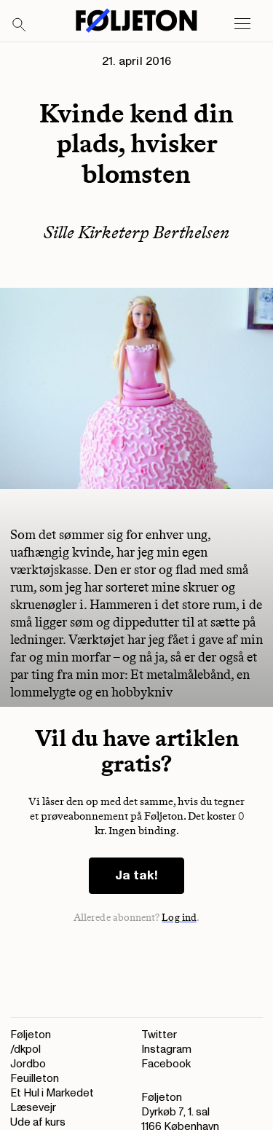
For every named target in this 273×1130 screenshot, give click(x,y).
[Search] (19, 25)
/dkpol (25, 1049)
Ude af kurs (38, 1122)
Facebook (166, 1064)
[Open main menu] (242, 24)
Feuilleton (34, 1078)
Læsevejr (33, 1107)
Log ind (179, 917)
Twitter (159, 1035)
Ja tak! (136, 875)
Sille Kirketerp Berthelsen (136, 232)
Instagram (166, 1049)
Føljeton (30, 1035)
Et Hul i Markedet (52, 1093)
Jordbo (28, 1064)
